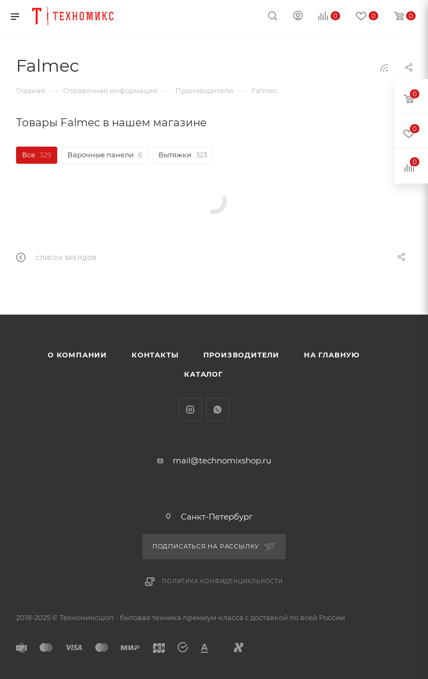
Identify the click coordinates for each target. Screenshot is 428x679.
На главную (332, 354)
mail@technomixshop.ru (222, 460)
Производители (241, 354)
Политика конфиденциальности (222, 581)
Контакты (155, 354)
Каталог (203, 374)
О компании (77, 354)
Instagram (190, 409)
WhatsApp (217, 409)
